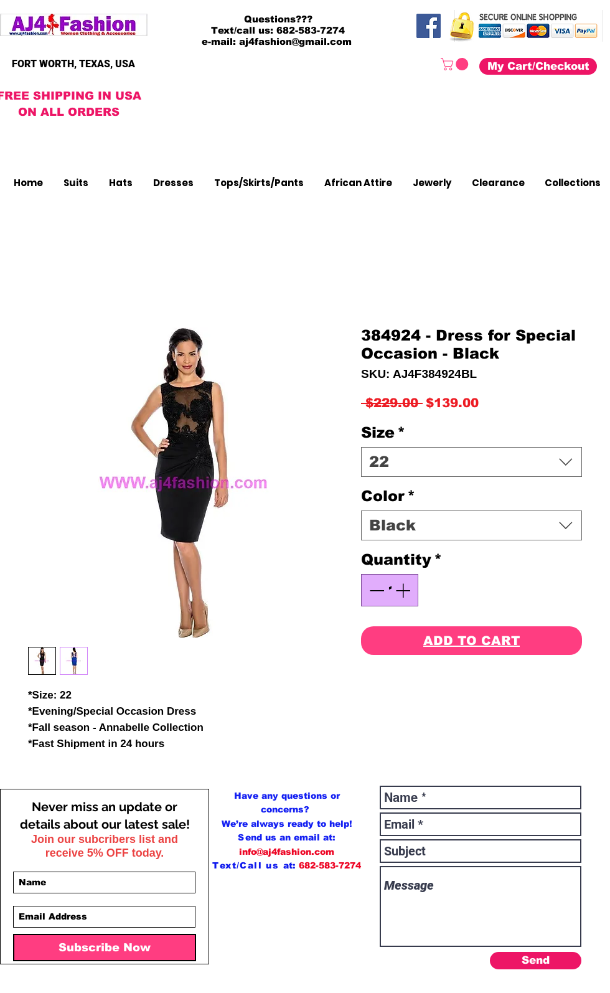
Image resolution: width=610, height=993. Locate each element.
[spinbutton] (390, 590)
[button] (456, 64)
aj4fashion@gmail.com (295, 41)
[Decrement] (375, 590)
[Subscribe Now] (104, 947)
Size (383, 432)
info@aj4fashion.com (286, 852)
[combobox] (471, 462)
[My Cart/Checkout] (538, 66)
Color (388, 495)
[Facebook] (428, 26)
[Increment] (404, 590)
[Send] (535, 960)
